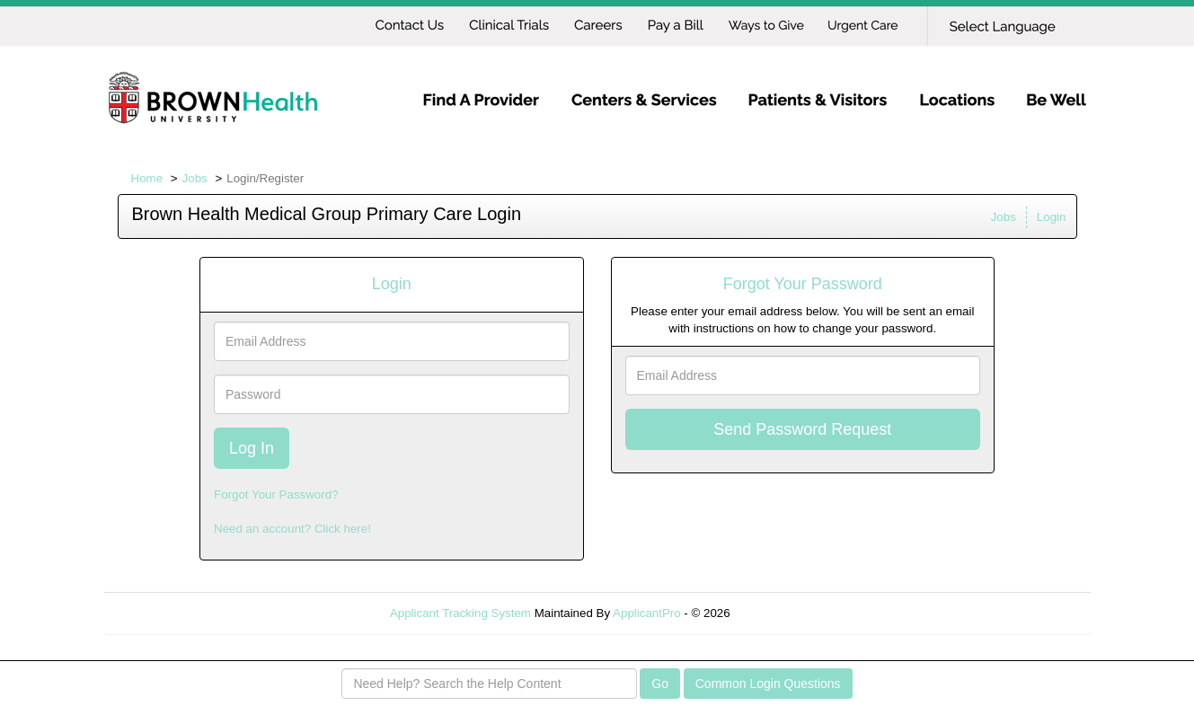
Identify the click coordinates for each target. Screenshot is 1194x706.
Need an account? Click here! (292, 528)
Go (659, 683)
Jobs (195, 178)
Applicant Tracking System (460, 613)
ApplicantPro (647, 613)
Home (147, 178)
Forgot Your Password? (276, 494)
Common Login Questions (768, 683)
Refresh (783, 613)
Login (1051, 217)
